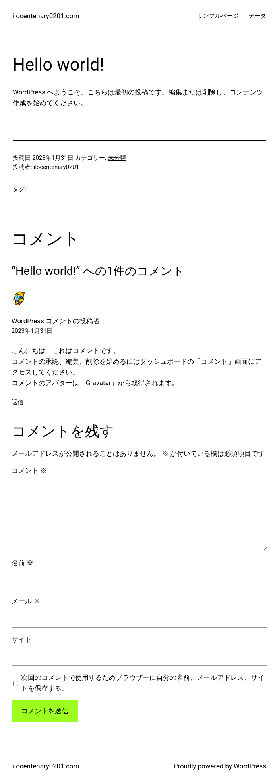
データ (257, 15)
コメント (29, 470)
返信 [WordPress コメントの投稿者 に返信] (17, 402)
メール (26, 601)
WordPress (250, 766)
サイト (22, 639)
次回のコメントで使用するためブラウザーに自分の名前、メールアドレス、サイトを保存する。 (142, 683)
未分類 (117, 157)
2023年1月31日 (32, 330)
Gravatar (98, 383)
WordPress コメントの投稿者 (56, 321)
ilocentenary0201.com (46, 16)
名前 (22, 563)
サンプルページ (218, 15)
